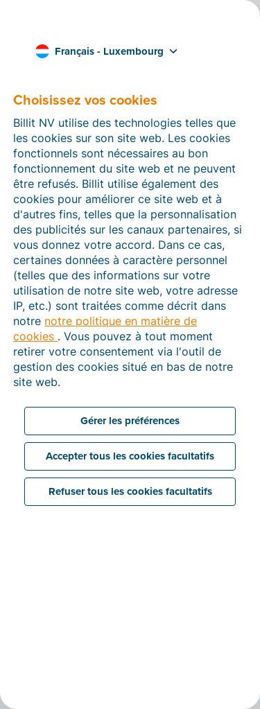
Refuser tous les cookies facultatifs (130, 491)
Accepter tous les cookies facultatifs (130, 456)
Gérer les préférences (130, 420)
